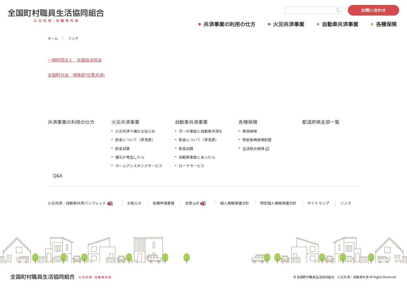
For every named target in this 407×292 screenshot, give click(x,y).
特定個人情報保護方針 (278, 203)
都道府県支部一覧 (321, 121)
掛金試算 (122, 148)
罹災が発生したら (129, 157)
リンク (345, 203)
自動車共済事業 (340, 24)
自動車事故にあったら (197, 157)
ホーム (53, 38)
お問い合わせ (373, 10)
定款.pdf (192, 203)
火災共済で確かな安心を (135, 131)
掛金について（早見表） (135, 139)
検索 (338, 10)
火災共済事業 (288, 24)
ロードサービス (191, 165)
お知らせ (134, 203)
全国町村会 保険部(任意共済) (76, 75)
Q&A (57, 175)
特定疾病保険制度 (257, 139)
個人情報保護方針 (234, 203)
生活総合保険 (253, 148)
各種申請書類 (163, 203)
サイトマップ (318, 203)
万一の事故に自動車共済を (200, 131)
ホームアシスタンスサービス (138, 165)
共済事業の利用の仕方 (229, 24)
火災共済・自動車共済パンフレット (77, 203)
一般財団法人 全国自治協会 (75, 60)
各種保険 (386, 24)
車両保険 (249, 131)
